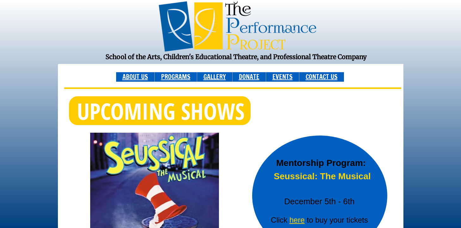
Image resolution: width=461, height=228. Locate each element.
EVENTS (282, 76)
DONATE (249, 76)
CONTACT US (322, 76)
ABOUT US (135, 76)
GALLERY (214, 76)
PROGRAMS (175, 76)
